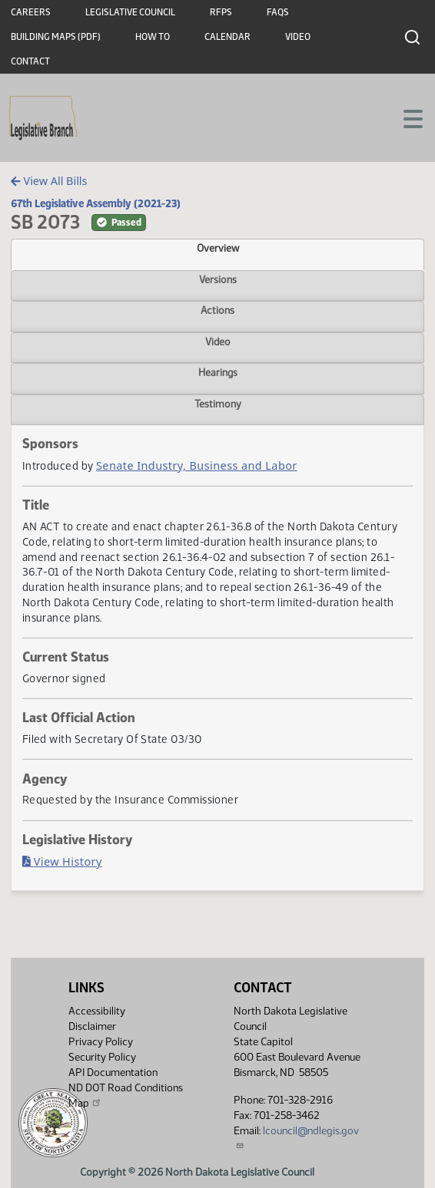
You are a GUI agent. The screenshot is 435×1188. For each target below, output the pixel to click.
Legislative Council (130, 12)
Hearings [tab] (217, 372)
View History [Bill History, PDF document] (62, 861)
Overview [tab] (218, 248)
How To (152, 36)
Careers (31, 12)
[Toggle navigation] (405, 117)
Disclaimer (92, 1026)
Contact (30, 61)
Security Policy (102, 1057)
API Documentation (113, 1072)
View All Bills (49, 180)
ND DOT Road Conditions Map (125, 1095)
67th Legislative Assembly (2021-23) (96, 203)
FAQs (278, 12)
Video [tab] (218, 341)
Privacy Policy (100, 1041)
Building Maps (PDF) (56, 36)
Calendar (227, 36)
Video (297, 36)
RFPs (221, 12)
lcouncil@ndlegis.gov (296, 1137)
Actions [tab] (217, 310)
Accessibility (96, 1011)
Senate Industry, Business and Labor (196, 465)
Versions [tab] (218, 279)
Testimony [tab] (217, 404)
